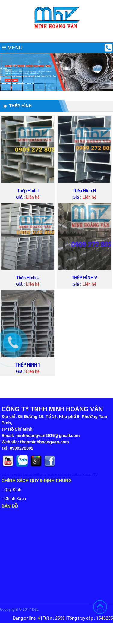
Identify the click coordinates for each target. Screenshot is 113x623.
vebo (18, 475)
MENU (12, 48)
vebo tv (7, 475)
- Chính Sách (14, 498)
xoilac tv (39, 475)
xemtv (52, 475)
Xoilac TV (90, 475)
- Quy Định (11, 489)
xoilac (27, 475)
